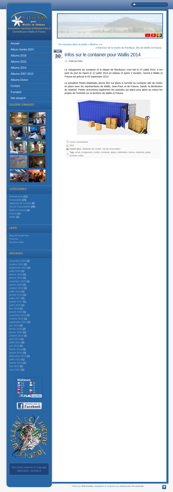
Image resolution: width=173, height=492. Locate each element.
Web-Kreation (87, 486)
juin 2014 (14, 345)
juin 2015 (14, 325)
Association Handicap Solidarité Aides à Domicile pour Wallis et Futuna (29, 22)
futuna (131, 152)
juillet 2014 (15, 342)
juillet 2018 (15, 291)
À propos (16, 92)
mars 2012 (15, 369)
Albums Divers (19, 79)
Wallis (12, 217)
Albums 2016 (18, 55)
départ (113, 152)
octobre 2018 (16, 288)
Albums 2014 (18, 67)
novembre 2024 (17, 261)
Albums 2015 (18, 61)
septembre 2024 (18, 267)
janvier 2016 (15, 312)
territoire (73, 155)
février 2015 (15, 329)
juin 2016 (14, 308)
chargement (86, 152)
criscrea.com (125, 486)
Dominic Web (16, 242)
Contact (15, 86)
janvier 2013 (15, 362)
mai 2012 (14, 366)
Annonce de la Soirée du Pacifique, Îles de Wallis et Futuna (129, 47)
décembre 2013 (17, 356)
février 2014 (15, 349)
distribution (123, 152)
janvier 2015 (15, 332)
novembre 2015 (17, 315)
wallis (80, 155)
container (105, 152)
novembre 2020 (17, 281)
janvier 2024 (15, 274)
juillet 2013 (15, 359)
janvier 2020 (15, 284)
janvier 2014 (15, 352)
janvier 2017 (15, 301)
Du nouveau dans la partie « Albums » (79, 44)
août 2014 (14, 339)
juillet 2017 (15, 298)
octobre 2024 (16, 264)
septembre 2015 (18, 322)
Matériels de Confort (20, 203)
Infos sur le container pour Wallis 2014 (103, 54)
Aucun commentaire (79, 142)
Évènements (16, 196)
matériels (139, 152)
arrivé (77, 152)
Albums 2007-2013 (22, 73)
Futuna (13, 213)
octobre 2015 (16, 318)
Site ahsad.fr (18, 98)
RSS (72, 145)
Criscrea (13, 238)
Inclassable (15, 200)
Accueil (15, 43)
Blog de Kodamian (19, 235)
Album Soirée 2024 (22, 49)
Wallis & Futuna (17, 210)
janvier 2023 (15, 277)
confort (96, 152)
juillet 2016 (15, 305)
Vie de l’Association (19, 206)
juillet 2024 (15, 271)
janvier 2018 (15, 294)
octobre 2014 (16, 335)
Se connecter (138, 486)
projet (147, 152)
